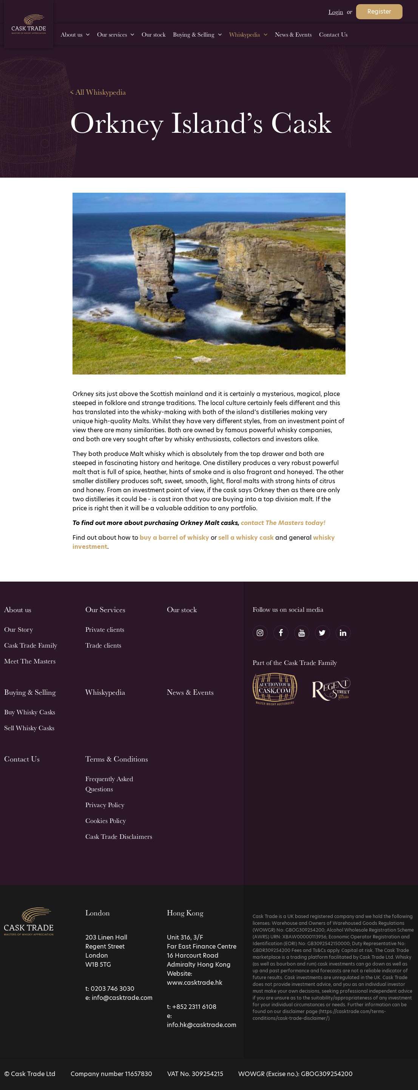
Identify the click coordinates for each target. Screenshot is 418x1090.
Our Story (18, 629)
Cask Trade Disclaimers (118, 836)
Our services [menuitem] (112, 34)
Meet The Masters (30, 661)
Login (336, 11)
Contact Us (22, 758)
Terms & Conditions (116, 758)
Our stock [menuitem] (153, 34)
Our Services (105, 609)
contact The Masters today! (283, 523)
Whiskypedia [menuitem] (244, 34)
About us (17, 609)
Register (379, 11)
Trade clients (103, 645)
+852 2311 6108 (194, 1006)
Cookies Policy (105, 820)
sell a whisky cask (246, 537)
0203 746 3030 (112, 988)
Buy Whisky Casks (29, 712)
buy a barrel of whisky (174, 537)
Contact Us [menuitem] (333, 34)
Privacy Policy (104, 804)
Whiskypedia (105, 691)
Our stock (182, 609)
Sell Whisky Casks (29, 727)
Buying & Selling (30, 691)
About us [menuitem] (71, 34)
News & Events (190, 691)
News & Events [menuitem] (293, 34)
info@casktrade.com (122, 997)
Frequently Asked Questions (109, 784)
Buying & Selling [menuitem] (193, 34)
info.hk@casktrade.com (201, 1025)
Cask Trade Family (30, 645)
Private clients (104, 629)
